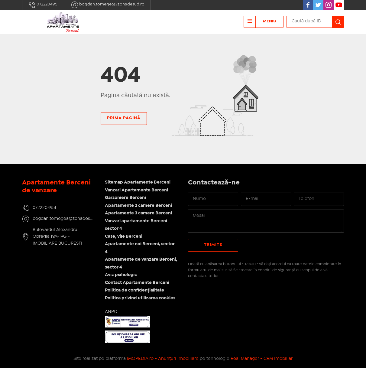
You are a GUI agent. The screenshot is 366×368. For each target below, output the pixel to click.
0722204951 (43, 4)
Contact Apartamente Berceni (137, 283)
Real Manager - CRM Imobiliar (262, 358)
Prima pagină (124, 118)
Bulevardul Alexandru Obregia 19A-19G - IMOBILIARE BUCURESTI (57, 236)
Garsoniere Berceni (125, 198)
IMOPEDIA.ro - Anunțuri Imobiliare (163, 358)
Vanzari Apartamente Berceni (136, 190)
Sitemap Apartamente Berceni (137, 182)
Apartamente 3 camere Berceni (138, 213)
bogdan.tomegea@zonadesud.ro (107, 4)
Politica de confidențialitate (134, 290)
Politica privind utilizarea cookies (140, 298)
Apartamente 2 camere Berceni (138, 205)
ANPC (111, 312)
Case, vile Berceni (123, 236)
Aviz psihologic (121, 275)
